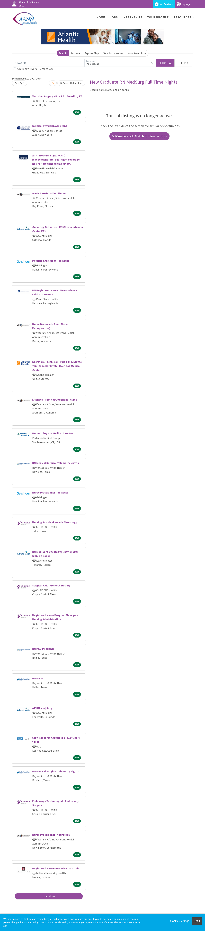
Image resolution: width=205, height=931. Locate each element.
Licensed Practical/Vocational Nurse (54, 399)
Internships (132, 17)
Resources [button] (182, 17)
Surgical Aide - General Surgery (51, 585)
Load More (49, 896)
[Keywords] (49, 63)
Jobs (114, 17)
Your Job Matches (113, 53)
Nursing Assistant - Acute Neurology (54, 522)
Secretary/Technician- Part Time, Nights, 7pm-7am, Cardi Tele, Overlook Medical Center (57, 366)
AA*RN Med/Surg (42, 708)
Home (100, 17)
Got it (196, 921)
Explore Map (91, 53)
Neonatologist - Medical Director (52, 433)
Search (63, 53)
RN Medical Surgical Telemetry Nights (55, 463)
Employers (185, 4)
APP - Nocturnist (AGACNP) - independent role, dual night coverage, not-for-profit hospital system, (56, 159)
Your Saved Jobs (137, 53)
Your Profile (158, 17)
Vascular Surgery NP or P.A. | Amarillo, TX (57, 96)
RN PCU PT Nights (43, 648)
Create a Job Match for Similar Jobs (139, 136)
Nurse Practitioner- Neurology (51, 834)
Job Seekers (164, 4)
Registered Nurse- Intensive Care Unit (55, 868)
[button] (183, 63)
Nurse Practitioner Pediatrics (50, 492)
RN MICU (37, 678)
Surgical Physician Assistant (49, 126)
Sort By (18, 83)
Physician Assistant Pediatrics (50, 260)
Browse (75, 53)
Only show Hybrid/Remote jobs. (35, 68)
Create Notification (71, 83)
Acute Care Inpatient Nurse (49, 193)
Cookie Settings (179, 921)
